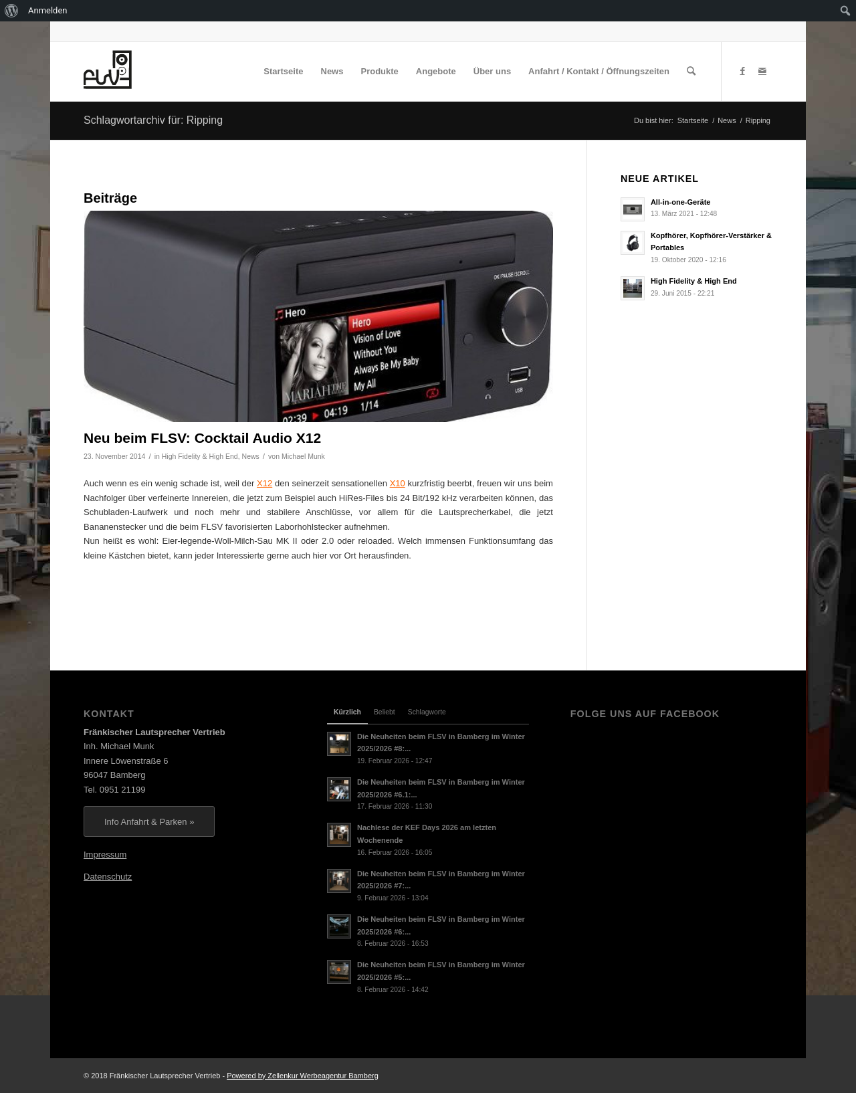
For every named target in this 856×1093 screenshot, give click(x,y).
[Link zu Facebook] (742, 71)
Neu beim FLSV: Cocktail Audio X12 (202, 437)
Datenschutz (108, 877)
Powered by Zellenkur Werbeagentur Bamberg (303, 1076)
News (250, 456)
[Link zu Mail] (762, 71)
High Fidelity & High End (200, 456)
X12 (264, 483)
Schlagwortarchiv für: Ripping (153, 120)
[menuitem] (11, 10)
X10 (397, 483)
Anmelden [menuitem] (48, 10)
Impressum (105, 855)
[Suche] (691, 71)
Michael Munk (303, 456)
